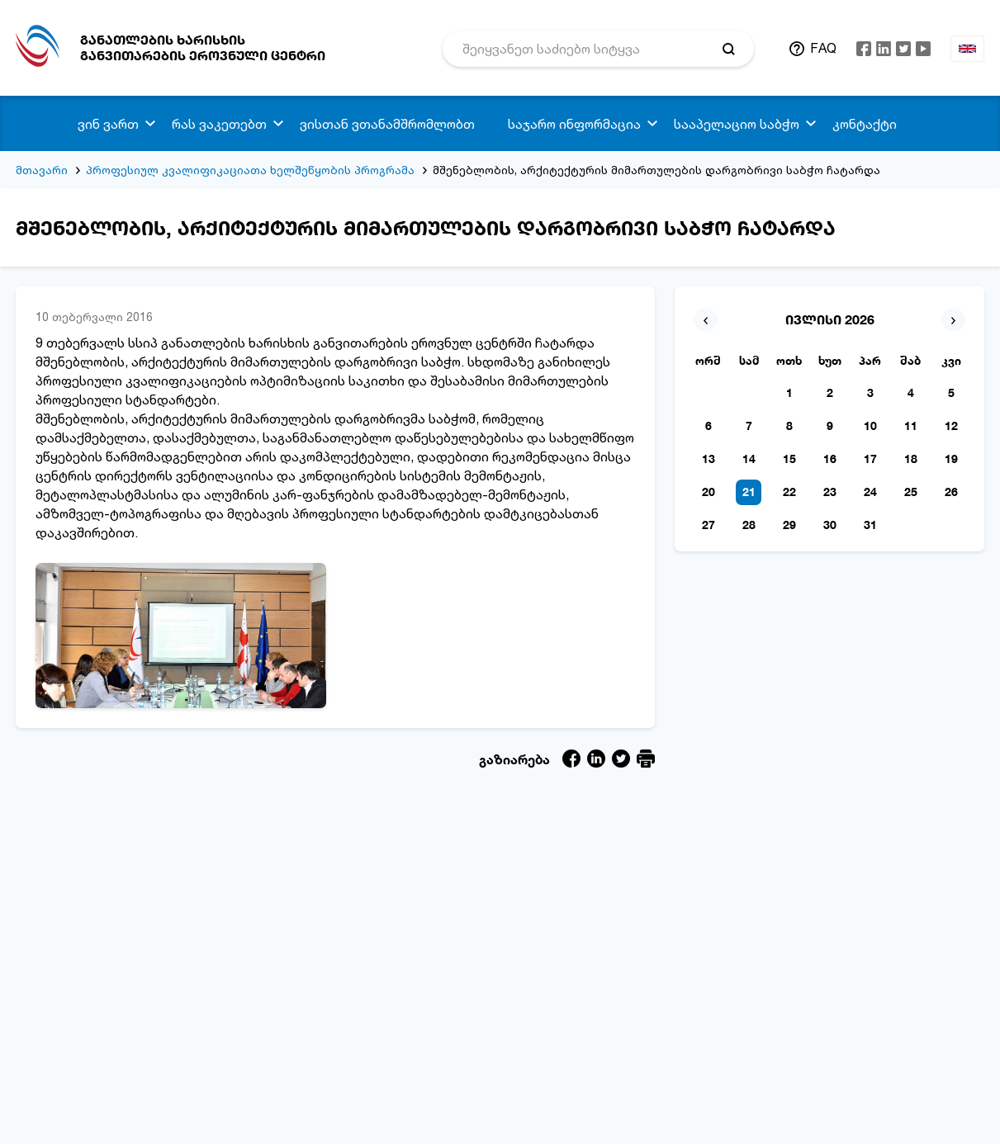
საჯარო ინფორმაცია (574, 124)
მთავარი (42, 170)
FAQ (823, 48)
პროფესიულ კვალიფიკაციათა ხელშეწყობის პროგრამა (250, 170)
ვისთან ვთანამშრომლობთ (387, 124)
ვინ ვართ (108, 124)
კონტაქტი (864, 124)
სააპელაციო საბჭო (736, 124)
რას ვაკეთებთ (219, 124)
